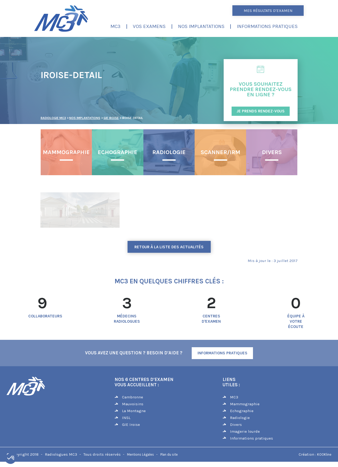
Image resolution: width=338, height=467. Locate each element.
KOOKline (324, 454)
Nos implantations (201, 26)
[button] (11, 458)
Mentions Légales (140, 454)
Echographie (117, 152)
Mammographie (66, 152)
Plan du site (169, 454)
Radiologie (169, 152)
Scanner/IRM (220, 152)
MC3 (115, 26)
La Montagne (134, 410)
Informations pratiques (267, 26)
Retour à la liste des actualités (169, 247)
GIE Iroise (131, 424)
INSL (126, 417)
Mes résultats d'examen (268, 10)
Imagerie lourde (245, 431)
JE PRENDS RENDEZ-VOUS (261, 111)
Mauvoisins (132, 404)
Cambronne (132, 397)
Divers (272, 152)
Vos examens (149, 26)
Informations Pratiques (222, 353)
